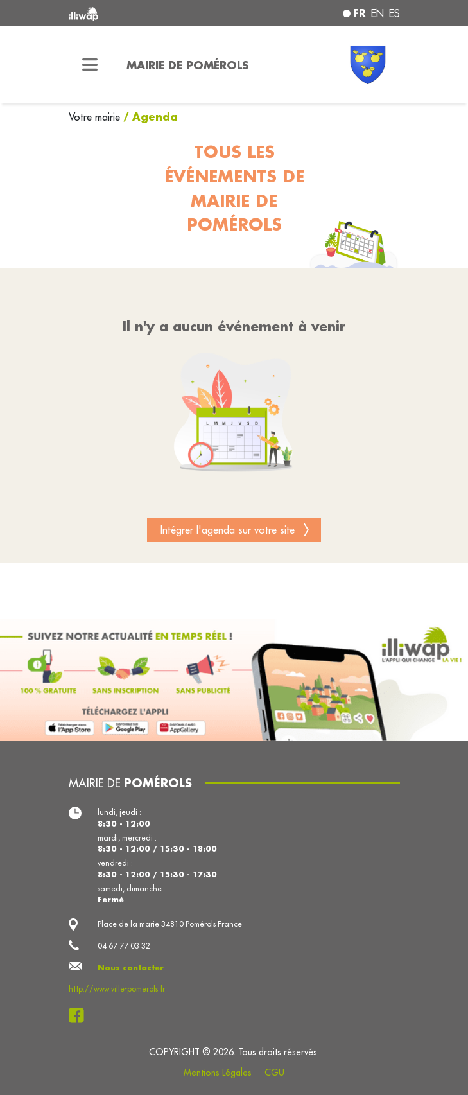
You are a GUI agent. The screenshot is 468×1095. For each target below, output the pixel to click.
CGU (274, 1072)
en (377, 13)
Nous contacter (131, 967)
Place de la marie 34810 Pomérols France (170, 924)
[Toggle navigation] (90, 64)
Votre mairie (96, 116)
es (394, 13)
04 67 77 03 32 (124, 945)
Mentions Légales (218, 1072)
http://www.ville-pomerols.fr (117, 989)
